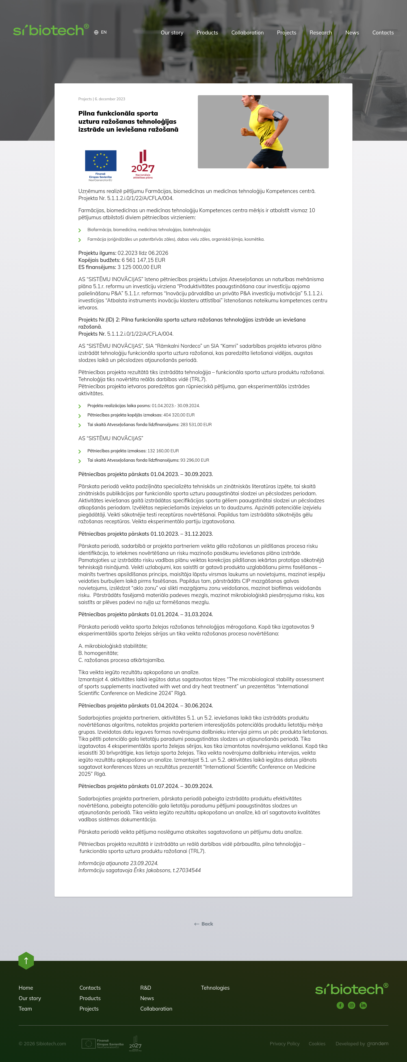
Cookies (317, 1043)
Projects (286, 32)
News (352, 32)
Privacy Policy (285, 1043)
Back (207, 924)
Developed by (350, 1043)
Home (26, 987)
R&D (145, 987)
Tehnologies (215, 987)
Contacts (383, 32)
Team (25, 1008)
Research (321, 32)
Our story (172, 32)
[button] (124, 32)
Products (207, 32)
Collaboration (247, 32)
